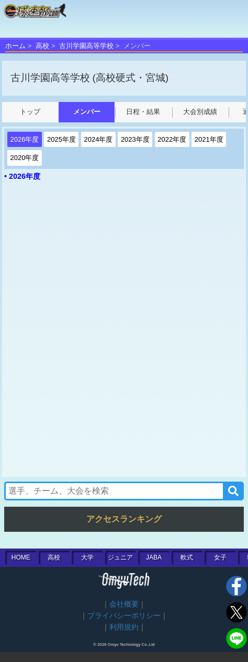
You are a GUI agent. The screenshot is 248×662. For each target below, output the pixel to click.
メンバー (86, 112)
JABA (154, 557)
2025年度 (61, 139)
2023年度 (135, 139)
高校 (42, 46)
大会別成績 (200, 112)
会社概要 (124, 604)
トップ (30, 112)
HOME (21, 557)
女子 (220, 557)
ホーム (15, 46)
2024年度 (98, 139)
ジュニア (120, 557)
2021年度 (209, 139)
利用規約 (124, 627)
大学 (87, 557)
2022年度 (171, 139)
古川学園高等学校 (86, 46)
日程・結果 (143, 112)
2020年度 (24, 158)
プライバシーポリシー (124, 616)
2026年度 (24, 139)
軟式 (187, 557)
